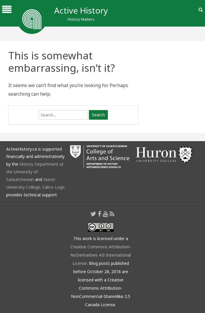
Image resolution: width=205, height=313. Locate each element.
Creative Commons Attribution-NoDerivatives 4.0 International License (100, 255)
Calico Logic (53, 187)
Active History (81, 10)
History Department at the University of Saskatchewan (35, 171)
